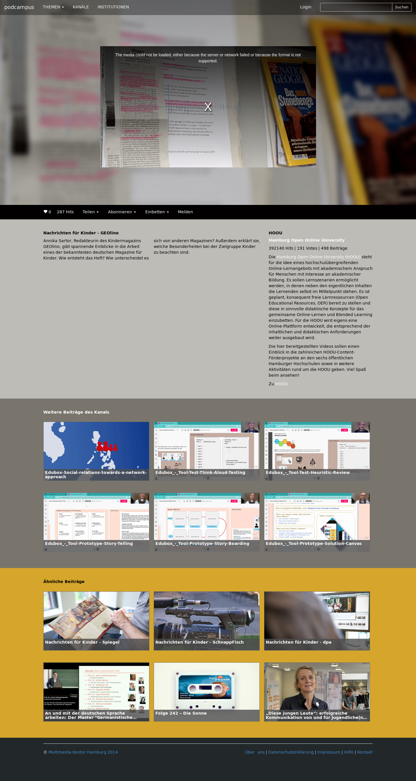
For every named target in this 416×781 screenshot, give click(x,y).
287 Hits (65, 212)
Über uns (255, 752)
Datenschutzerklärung (291, 752)
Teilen (91, 212)
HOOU (281, 384)
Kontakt (365, 752)
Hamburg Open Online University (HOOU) (319, 257)
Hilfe (349, 752)
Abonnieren (122, 212)
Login (305, 7)
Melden (185, 212)
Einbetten (157, 212)
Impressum (328, 752)
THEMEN (53, 7)
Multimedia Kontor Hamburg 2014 (83, 752)
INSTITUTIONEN (113, 7)
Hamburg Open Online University (307, 240)
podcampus (19, 7)
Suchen (401, 7)
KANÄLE (81, 7)
